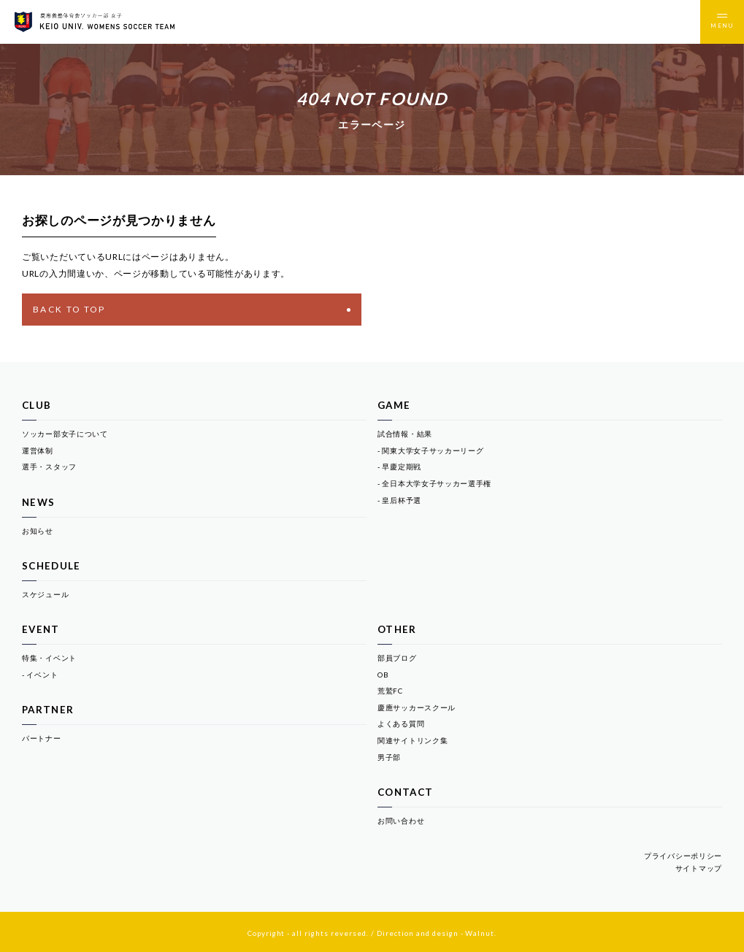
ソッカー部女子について (65, 433)
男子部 (389, 757)
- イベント (40, 674)
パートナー (41, 738)
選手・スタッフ (49, 466)
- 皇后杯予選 (399, 500)
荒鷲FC (390, 690)
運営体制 (37, 450)
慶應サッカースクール (416, 707)
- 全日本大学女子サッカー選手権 (434, 483)
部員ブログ (397, 657)
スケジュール (45, 594)
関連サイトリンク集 (412, 740)
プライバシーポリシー (683, 855)
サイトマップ (698, 868)
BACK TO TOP (191, 309)
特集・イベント (49, 657)
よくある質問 (400, 723)
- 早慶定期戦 (399, 466)
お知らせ (37, 530)
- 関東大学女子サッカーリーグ (430, 450)
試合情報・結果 (404, 433)
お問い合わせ (400, 820)
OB (382, 674)
